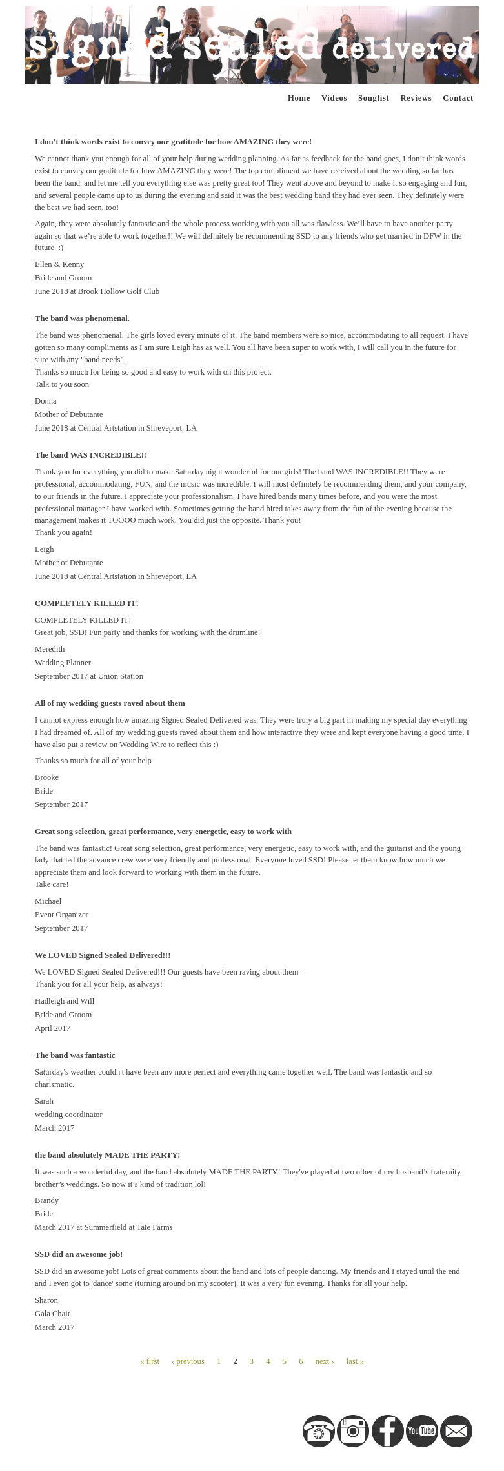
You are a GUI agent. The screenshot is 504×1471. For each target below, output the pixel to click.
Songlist (373, 97)
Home (299, 97)
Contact (458, 97)
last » (355, 1361)
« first (149, 1361)
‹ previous (188, 1361)
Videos (334, 97)
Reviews (416, 97)
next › (325, 1361)
